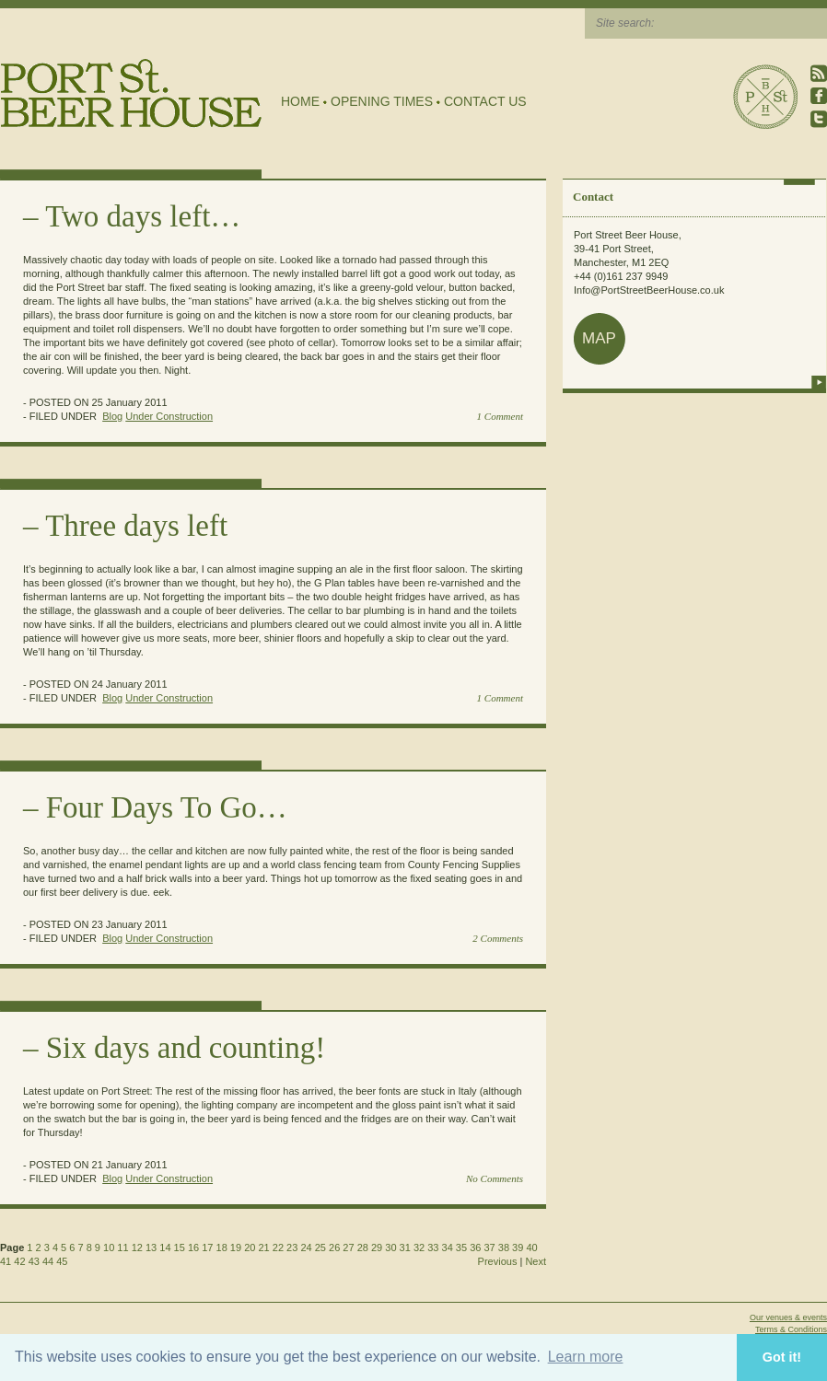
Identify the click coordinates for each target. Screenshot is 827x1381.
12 (137, 1247)
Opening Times (382, 101)
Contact (593, 196)
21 (263, 1247)
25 (320, 1247)
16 (193, 1247)
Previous (498, 1261)
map (599, 338)
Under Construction (169, 416)
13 (151, 1247)
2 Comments (497, 938)
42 (19, 1261)
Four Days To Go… (166, 807)
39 (517, 1247)
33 (432, 1247)
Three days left (136, 525)
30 (390, 1247)
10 (108, 1247)
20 (249, 1247)
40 (531, 1247)
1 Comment (500, 416)
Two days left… (142, 216)
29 (376, 1247)
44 (47, 1261)
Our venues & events (788, 1317)
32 (419, 1247)
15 (179, 1247)
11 (122, 1247)
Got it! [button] (782, 1357)
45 (61, 1261)
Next (535, 1261)
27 (348, 1247)
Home (300, 101)
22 (278, 1247)
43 (34, 1261)
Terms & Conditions (791, 1329)
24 (305, 1247)
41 (5, 1261)
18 (221, 1247)
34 (447, 1247)
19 (235, 1247)
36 (475, 1247)
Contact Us (485, 101)
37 (489, 1247)
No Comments (494, 1178)
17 (207, 1247)
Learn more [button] (585, 1356)
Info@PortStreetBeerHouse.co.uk (649, 290)
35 (461, 1247)
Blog (112, 416)
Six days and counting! (185, 1047)
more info (818, 382)
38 (503, 1247)
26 (334, 1247)
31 (405, 1247)
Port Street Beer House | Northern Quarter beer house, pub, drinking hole (131, 93)
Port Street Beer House (765, 96)
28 (362, 1247)
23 (291, 1247)
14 (164, 1247)
